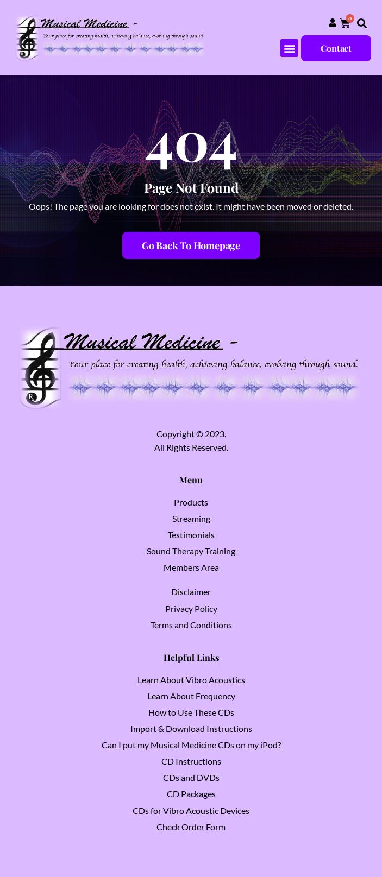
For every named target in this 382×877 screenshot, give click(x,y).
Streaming (191, 518)
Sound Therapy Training (191, 551)
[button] (362, 24)
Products (191, 502)
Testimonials (191, 534)
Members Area (191, 567)
